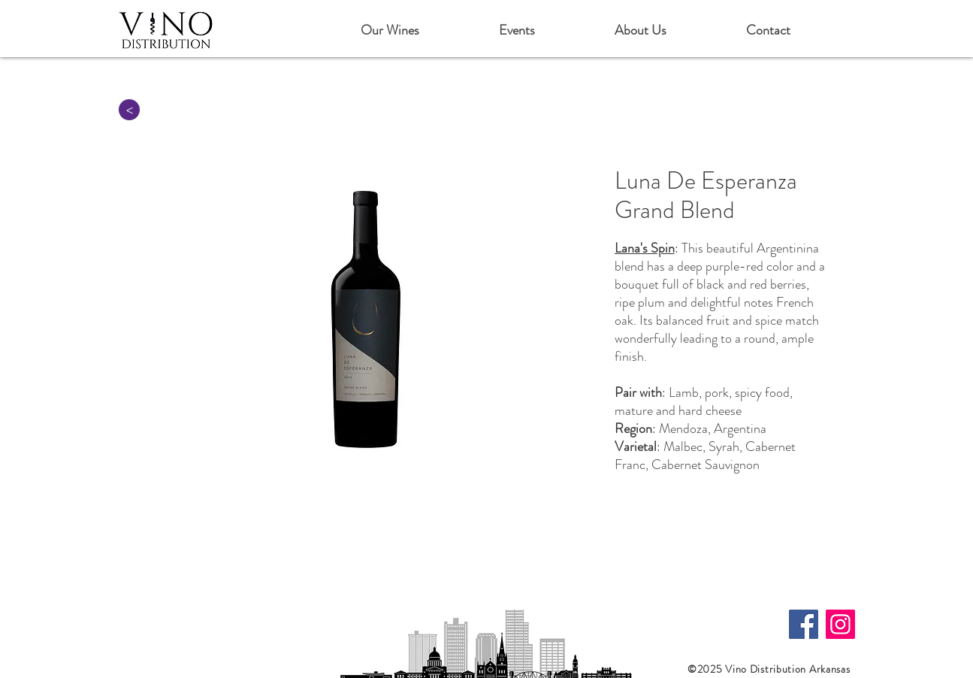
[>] (129, 109)
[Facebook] (803, 624)
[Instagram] (840, 624)
